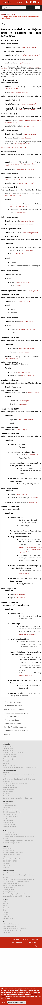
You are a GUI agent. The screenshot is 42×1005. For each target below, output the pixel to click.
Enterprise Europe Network (11, 859)
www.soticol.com (22, 253)
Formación (6, 761)
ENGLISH (19, 2)
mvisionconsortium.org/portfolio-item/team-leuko (23, 121)
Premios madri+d (8, 750)
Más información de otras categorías (13, 148)
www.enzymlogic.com (29, 134)
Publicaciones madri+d (10, 755)
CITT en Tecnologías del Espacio (13, 843)
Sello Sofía (6, 796)
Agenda (5, 912)
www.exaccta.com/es (12, 179)
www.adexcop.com (22, 429)
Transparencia (7, 922)
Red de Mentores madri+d (11, 810)
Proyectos (6, 867)
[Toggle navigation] (37, 7)
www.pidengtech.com (30, 233)
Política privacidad (17, 942)
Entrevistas (6, 908)
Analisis (5, 906)
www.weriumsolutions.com (25, 170)
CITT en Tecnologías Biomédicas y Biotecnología (18, 841)
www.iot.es (34, 498)
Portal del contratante (10, 757)
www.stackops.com (23, 283)
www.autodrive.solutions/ (20, 92)
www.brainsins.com (11, 358)
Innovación (6, 865)
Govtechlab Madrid (9, 825)
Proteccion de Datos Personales (13, 930)
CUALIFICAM (6, 794)
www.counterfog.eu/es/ (27, 104)
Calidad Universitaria (10, 771)
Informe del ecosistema (12, 702)
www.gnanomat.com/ (26, 183)
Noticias (5, 904)
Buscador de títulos (9, 785)
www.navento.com (34, 393)
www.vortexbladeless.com (26, 330)
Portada (5, 901)
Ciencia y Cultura (8, 890)
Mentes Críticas (8, 918)
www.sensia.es (20, 594)
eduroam (25, 939)
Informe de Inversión (11, 716)
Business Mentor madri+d (11, 816)
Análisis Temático (8, 792)
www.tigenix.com (21, 494)
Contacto (6, 734)
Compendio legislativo (10, 759)
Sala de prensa (8, 748)
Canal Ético (6, 932)
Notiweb (5, 899)
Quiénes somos (8, 746)
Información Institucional (11, 924)
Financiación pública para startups (16, 727)
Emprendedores (7, 24)
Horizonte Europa (8, 850)
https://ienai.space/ (25, 63)
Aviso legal (35, 946)
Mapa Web (35, 939)
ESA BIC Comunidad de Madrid (12, 812)
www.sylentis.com (22, 404)
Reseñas (6, 914)
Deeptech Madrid (8, 822)
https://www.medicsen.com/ (30, 55)
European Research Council (11, 855)
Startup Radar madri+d (10, 806)
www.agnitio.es (34, 291)
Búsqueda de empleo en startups (15, 731)
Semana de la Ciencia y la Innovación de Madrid (18, 879)
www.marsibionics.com (13, 196)
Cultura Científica (8, 871)
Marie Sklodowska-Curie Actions (13, 852)
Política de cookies (32, 942)
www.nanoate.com (22, 352)
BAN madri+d (7, 808)
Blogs (5, 910)
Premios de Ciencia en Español (13, 752)
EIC (4, 857)
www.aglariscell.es (32, 250)
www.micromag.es (25, 675)
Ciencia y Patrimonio (9, 892)
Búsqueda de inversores (12, 724)
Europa (5, 846)
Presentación (7, 848)
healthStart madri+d (9, 814)
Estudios (6, 818)
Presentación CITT (8, 832)
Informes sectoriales (11, 720)
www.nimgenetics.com (22, 144)
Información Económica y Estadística (14, 928)
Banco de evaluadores (10, 787)
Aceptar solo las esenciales (16, 1002)
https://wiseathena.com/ (30, 47)
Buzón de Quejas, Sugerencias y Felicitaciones (18, 798)
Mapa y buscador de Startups (14, 709)
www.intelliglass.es (24, 401)
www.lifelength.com (27, 221)
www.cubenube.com (26, 225)
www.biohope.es (25, 138)
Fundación (6, 744)
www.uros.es (33, 502)
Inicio (3, 14)
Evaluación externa (9, 790)
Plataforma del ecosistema (13, 706)
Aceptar (4, 1002)
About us (6, 803)
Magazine (6, 916)
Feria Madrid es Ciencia (10, 873)
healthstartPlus (8, 820)
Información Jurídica (9, 926)
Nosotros (6, 773)
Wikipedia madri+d (9, 888)
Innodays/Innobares (9, 827)
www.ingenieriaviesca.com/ (27, 110)
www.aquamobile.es (26, 420)
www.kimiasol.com (27, 375)
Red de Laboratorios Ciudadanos (13, 885)
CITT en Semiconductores (11, 834)
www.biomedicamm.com (18, 206)
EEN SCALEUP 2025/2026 (10, 861)
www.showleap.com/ (12, 88)
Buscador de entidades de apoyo (15, 713)
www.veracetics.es (32, 455)
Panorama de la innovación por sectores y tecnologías (20, 767)
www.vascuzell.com (25, 301)
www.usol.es (19, 286)
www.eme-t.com (29, 126)
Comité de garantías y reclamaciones (15, 783)
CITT (4, 830)
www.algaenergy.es (26, 321)
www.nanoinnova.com (26, 349)
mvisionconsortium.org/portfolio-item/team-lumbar (21, 165)
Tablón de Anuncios (9, 765)
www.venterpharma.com (27, 634)
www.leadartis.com (23, 372)
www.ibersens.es (22, 212)
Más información (6, 998)
